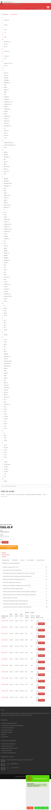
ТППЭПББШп (7, 464)
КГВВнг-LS (6, 221)
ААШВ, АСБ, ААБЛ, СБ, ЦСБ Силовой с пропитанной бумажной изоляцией (23, 494)
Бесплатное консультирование (9, 752)
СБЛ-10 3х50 (4, 646)
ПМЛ (5, 411)
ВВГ (5, 159)
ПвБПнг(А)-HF (7, 363)
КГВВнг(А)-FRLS (7, 224)
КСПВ (5, 301)
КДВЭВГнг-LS (7, 260)
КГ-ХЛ (5, 212)
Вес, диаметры (30, 560)
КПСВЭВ (6, 291)
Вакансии (4, 734)
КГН (5, 241)
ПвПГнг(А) (6, 385)
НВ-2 (5, 322)
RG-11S (5, 44)
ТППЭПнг (6, 469)
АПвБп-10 (6, 106)
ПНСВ (5, 414)
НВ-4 (5, 327)
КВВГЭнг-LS (7, 207)
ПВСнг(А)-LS (7, 404)
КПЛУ (5, 279)
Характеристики (5, 560)
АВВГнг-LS (6, 89)
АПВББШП (6, 97)
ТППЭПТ (6, 471)
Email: (8, 764)
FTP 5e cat (6, 20)
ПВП (5, 380)
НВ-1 (5, 320)
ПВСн (5, 402)
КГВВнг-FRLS (7, 219)
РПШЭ (5, 440)
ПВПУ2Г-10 (6, 397)
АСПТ (5, 137)
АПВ (5, 94)
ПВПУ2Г (6, 394)
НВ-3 (5, 325)
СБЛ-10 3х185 (5, 678)
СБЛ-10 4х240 (5, 697)
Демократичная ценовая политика (10, 748)
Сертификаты (15, 560)
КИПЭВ (5, 262)
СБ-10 (5, 445)
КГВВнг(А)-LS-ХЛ (8, 229)
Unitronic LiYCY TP (8, 63)
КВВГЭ (5, 200)
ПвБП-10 (6, 358)
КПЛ (5, 272)
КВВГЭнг (6, 202)
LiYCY (5, 29)
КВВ (5, 188)
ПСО (5, 421)
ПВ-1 (5, 346)
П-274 (5, 339)
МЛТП (5, 315)
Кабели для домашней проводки (9, 723)
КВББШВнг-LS (7, 185)
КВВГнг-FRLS (7, 195)
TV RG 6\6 (6, 56)
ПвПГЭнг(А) (6, 387)
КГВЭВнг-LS (7, 238)
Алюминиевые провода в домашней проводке (12, 725)
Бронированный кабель (7, 730)
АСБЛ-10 (6, 135)
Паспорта (22, 560)
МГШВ (5, 308)
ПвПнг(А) (6, 390)
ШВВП (5, 481)
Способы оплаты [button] (6, 554)
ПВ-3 (5, 349)
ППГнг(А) (6, 416)
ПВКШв (5, 378)
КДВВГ (5, 248)
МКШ (5, 310)
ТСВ (5, 476)
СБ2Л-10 (6, 447)
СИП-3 (5, 454)
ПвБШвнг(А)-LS (7, 366)
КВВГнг (5, 193)
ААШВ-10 (6, 75)
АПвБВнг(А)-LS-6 (8, 104)
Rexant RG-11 (7, 41)
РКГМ (5, 435)
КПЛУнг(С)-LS (7, 284)
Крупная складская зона (7, 746)
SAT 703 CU (6, 51)
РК (4, 433)
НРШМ (5, 330)
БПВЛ (5, 147)
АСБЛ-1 (5, 133)
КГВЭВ (5, 234)
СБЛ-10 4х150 (5, 691)
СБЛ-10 (5, 450)
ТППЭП (5, 462)
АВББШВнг (6, 80)
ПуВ (5, 426)
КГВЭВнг (6, 236)
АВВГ (5, 85)
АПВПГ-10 (6, 118)
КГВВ (5, 214)
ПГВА (5, 406)
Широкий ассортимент (7, 750)
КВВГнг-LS (6, 197)
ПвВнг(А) (6, 373)
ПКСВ (5, 409)
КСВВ (5, 298)
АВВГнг (5, 87)
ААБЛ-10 (6, 73)
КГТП (5, 243)
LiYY (5, 32)
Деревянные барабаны (7, 732)
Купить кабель (5, 736)
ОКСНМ (6, 334)
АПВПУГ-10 (6, 123)
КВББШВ (6, 178)
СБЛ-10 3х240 (5, 684)
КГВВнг (5, 217)
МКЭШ (5, 313)
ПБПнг (5, 344)
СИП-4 (5, 457)
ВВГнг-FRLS (7, 166)
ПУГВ (5, 428)
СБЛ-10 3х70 (4, 652)
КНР (5, 267)
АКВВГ (5, 92)
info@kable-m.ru (8, 2)
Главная (3, 494)
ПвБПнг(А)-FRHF (8, 361)
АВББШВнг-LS (7, 82)
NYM (5, 37)
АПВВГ (5, 113)
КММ (5, 265)
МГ (4, 306)
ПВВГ (5, 370)
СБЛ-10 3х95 (4, 659)
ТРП (5, 474)
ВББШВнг (6, 154)
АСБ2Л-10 (6, 130)
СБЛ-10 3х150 (5, 671)
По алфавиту (5, 14)
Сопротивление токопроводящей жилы (11, 563)
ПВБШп (5, 368)
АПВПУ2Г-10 (7, 121)
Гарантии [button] (4, 556)
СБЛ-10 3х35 (4, 639)
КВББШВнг (6, 181)
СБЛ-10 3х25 (4, 633)
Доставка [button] (4, 552)
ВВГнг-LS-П (6, 171)
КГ (4, 209)
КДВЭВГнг (6, 258)
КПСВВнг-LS (7, 289)
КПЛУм (5, 282)
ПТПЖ (5, 423)
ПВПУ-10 (6, 392)
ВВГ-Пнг (6, 161)
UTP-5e (5, 65)
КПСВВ (5, 286)
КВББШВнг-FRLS (8, 183)
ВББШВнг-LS (7, 157)
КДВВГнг (6, 250)
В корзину (5, 542)
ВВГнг (5, 164)
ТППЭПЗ (6, 466)
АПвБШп (6, 111)
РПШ (5, 438)
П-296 (5, 342)
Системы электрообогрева (8, 727)
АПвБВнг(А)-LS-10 (8, 101)
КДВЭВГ (6, 255)
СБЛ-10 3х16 (4, 627)
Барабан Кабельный (8, 142)
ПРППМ (6, 418)
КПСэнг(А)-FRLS (8, 296)
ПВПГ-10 (6, 382)
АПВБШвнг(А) (7, 109)
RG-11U (6, 46)
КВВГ (5, 190)
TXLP (5, 58)
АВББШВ (6, 77)
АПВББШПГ (6, 99)
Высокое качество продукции (8, 743)
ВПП (5, 173)
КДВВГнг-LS (6, 253)
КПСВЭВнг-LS (7, 294)
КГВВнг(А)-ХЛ (7, 231)
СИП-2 (5, 452)
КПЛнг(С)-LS (7, 277)
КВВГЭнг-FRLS (7, 205)
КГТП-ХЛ (6, 246)
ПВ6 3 (5, 351)
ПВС (5, 399)
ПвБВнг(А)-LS (7, 356)
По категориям (13, 14)
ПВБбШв (6, 354)
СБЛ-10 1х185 (5, 620)
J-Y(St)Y (6, 25)
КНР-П (5, 270)
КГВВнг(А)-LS (7, 226)
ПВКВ (5, 375)
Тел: (8, 768)
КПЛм (5, 274)
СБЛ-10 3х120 (5, 665)
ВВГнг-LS (6, 169)
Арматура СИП (7, 125)
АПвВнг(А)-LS (7, 116)
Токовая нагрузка (40, 560)
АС (4, 128)
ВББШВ (5, 152)
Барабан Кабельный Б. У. (10, 145)
